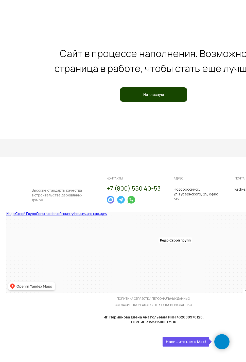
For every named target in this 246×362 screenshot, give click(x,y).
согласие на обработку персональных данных (153, 305)
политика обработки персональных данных (153, 298)
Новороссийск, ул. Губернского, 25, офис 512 (196, 194)
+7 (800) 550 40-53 (134, 188)
